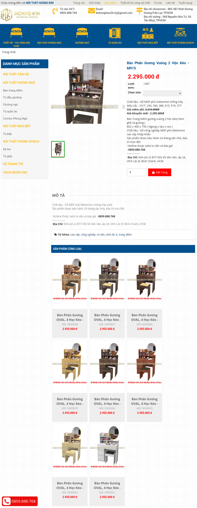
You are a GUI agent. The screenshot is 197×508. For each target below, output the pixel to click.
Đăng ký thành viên (114, 465)
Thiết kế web (153, 494)
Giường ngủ (10, 104)
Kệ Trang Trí (13, 164)
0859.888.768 (24, 501)
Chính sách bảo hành (165, 465)
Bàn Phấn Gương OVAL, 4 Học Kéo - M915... (105, 322)
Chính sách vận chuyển (166, 454)
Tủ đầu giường (12, 97)
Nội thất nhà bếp (16, 126)
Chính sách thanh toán (166, 448)
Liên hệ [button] (170, 2)
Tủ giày (7, 156)
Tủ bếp (7, 133)
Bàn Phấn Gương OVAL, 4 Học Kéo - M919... (69, 322)
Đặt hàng (157, 174)
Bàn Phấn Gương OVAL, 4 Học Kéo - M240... (141, 407)
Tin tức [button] (158, 2)
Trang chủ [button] (79, 2)
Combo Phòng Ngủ (15, 118)
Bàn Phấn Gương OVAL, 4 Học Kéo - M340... (69, 407)
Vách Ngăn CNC (15, 172)
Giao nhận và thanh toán (117, 454)
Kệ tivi (7, 149)
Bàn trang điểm (13, 90)
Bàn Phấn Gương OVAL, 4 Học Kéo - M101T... (177, 407)
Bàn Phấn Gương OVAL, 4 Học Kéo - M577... (141, 322)
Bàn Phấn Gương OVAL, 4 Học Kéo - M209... (105, 407)
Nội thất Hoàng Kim (134, 494)
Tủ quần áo (10, 111)
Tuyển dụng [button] (185, 2)
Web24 (164, 494)
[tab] (59, 197)
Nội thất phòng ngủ (19, 83)
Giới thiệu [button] (95, 2)
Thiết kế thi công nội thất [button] (135, 2)
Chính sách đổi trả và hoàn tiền (171, 460)
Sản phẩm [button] (110, 2)
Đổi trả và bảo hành (114, 460)
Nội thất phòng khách (21, 141)
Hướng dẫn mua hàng (116, 448)
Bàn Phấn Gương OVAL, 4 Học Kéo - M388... (177, 322)
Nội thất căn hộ (16, 74)
